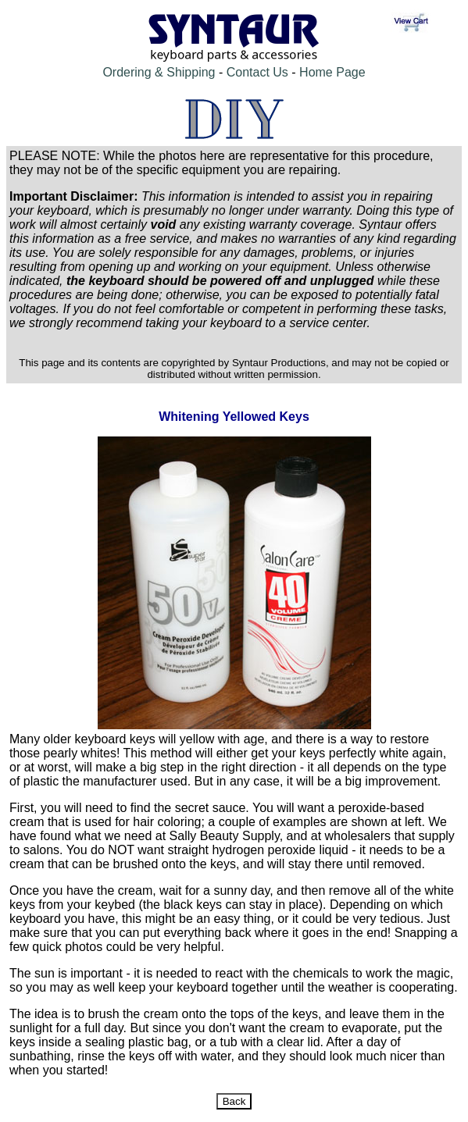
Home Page (332, 72)
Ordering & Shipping (158, 72)
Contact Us (257, 72)
